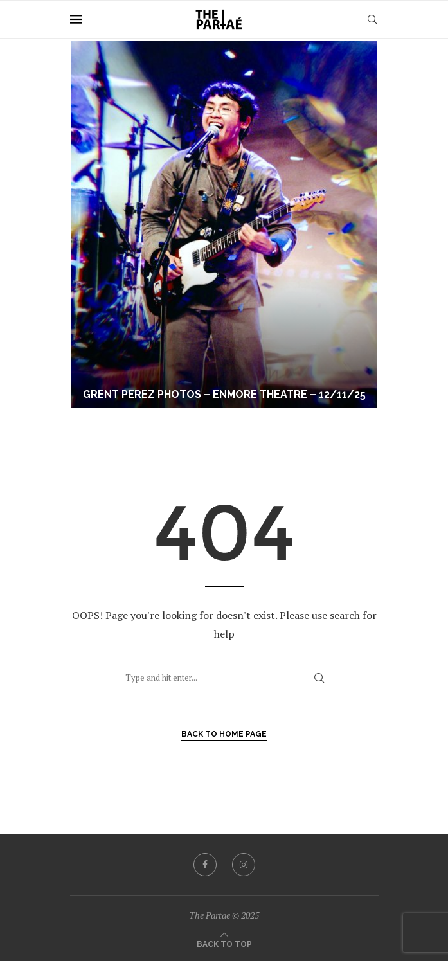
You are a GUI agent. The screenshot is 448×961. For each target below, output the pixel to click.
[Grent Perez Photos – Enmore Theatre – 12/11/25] (224, 224)
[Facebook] (205, 864)
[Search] (372, 19)
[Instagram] (243, 864)
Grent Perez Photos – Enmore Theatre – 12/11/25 (224, 394)
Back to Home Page (224, 734)
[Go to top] (224, 943)
